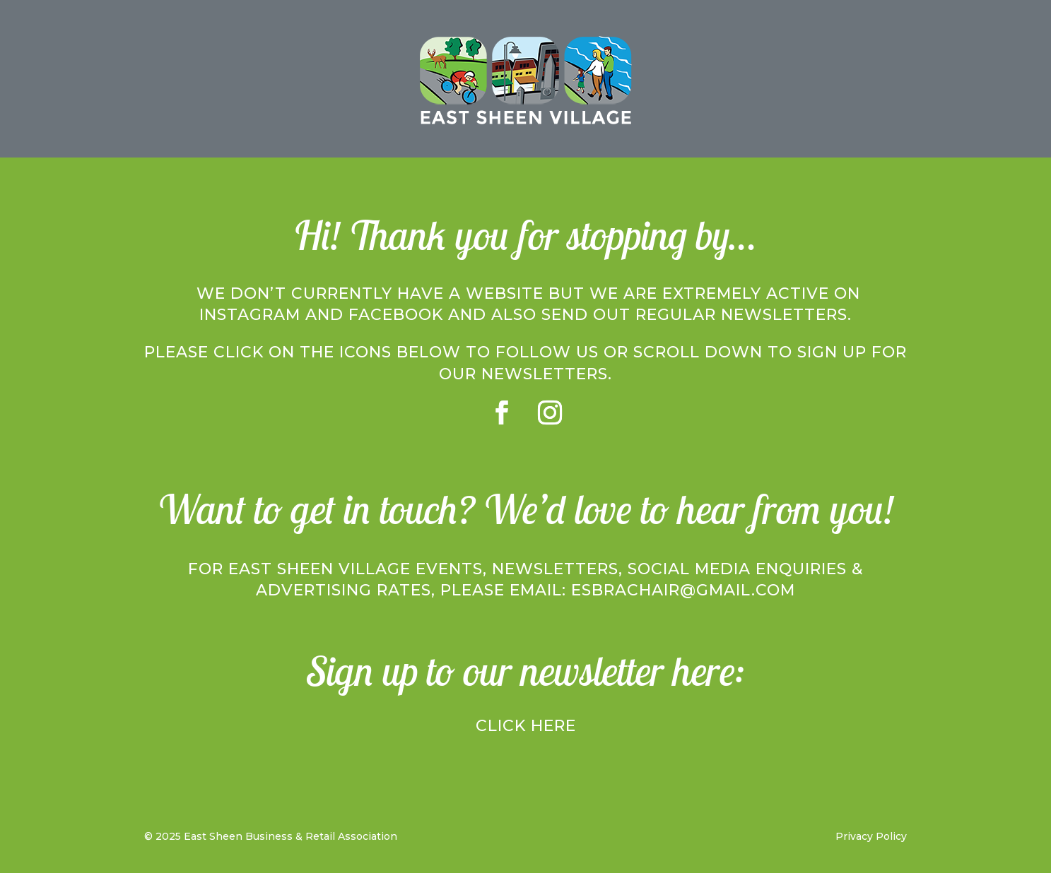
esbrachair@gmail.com (683, 590)
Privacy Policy (871, 836)
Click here (526, 725)
